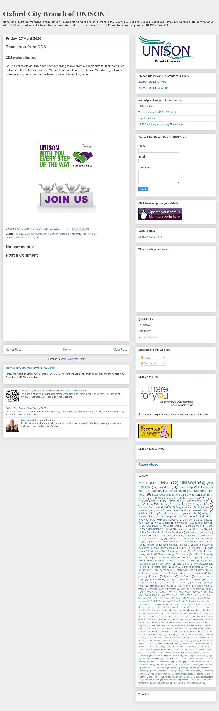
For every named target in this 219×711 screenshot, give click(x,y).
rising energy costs (184, 674)
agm (140, 507)
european (153, 573)
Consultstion (164, 601)
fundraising (143, 656)
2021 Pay (170, 595)
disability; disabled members (169, 646)
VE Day (154, 570)
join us (155, 576)
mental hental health (198, 662)
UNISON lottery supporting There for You (161, 124)
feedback (205, 541)
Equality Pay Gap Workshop (167, 604)
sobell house (155, 677)
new (170, 665)
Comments (148, 363)
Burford (179, 598)
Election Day (144, 604)
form (196, 653)
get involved (157, 656)
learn (176, 658)
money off (160, 665)
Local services (162, 610)
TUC (140, 631)
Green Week (204, 604)
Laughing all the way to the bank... (39, 420)
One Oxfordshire (40, 233)
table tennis (184, 586)
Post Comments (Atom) (73, 359)
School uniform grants (156, 628)
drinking (192, 646)
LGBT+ (184, 557)
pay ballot (161, 668)
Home (67, 349)
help (141, 494)
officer (196, 665)
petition (197, 579)
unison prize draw (161, 535)
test (206, 677)
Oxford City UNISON (159, 616)
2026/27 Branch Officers (152, 81)
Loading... (144, 454)
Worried (166, 643)
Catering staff (193, 598)
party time (147, 668)
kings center (164, 658)
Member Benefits (148, 337)
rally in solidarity (193, 671)
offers (186, 665)
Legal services (146, 118)
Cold (153, 601)
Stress (163, 504)
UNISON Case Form (150, 236)
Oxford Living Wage (182, 616)
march (178, 662)
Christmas (154, 507)
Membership (181, 510)
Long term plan (179, 610)
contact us (203, 507)
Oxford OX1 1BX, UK (27, 237)
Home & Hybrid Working (182, 607)
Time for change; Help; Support (187, 631)
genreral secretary (193, 573)
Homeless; (204, 607)
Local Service (193, 525)
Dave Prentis (179, 601)
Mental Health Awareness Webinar (156, 560)
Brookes (167, 598)
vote (178, 535)
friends (175, 573)
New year (198, 529)
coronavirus (203, 570)
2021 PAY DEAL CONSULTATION (184, 592)
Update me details (147, 640)
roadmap (197, 582)
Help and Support (148, 557)
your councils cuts (161, 683)
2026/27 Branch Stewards (153, 87)
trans (141, 589)
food (187, 653)
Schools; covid (177, 628)
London (172, 538)
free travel (144, 522)
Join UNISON (191, 519)
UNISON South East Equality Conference (169, 637)
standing (154, 586)
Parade (152, 619)
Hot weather (169, 557)
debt (140, 573)
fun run (206, 653)
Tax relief (165, 631)
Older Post (120, 349)
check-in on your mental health (196, 643)
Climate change (166, 554)
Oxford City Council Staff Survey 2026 (31, 367)
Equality (183, 554)
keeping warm (148, 658)
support (156, 491)
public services (147, 513)
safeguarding (162, 522)
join (140, 504)
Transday (171, 634)
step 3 (189, 677)
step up (209, 498)
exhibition (205, 646)
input (211, 656)
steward (179, 522)
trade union (178, 491)
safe (196, 545)
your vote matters (194, 683)
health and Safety (197, 501)
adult (175, 643)
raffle (172, 671)
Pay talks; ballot (158, 567)
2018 (149, 592)
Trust (181, 634)
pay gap (170, 579)
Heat (206, 554)
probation (205, 668)
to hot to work (202, 586)
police (173, 668)
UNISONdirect (146, 106)
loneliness (164, 662)
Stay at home (184, 507)
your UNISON (90, 233)
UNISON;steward (201, 637)
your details (190, 513)
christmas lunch (185, 570)
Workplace (154, 643)
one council (204, 532)
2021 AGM (160, 592)
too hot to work (152, 680)
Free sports (189, 604)
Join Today (144, 331)
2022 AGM (196, 551)
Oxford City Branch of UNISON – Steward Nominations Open (53, 390)
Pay (151, 504)
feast (165, 573)
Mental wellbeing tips (200, 610)
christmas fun (144, 646)
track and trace (170, 680)
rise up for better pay (161, 674)
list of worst (185, 576)
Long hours (182, 529)
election (190, 532)
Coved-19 (190, 535)
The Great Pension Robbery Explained (162, 532)
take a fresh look (199, 522)
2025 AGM (185, 595)
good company (170, 545)
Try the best (180, 504)
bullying (142, 541)
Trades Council (156, 634)
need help (186, 487)
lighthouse (169, 576)
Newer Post (13, 349)
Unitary (142, 570)
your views (178, 683)
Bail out (198, 595)
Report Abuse (148, 464)
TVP (207, 567)
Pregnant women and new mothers (175, 619)
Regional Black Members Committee (191, 622)
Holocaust (160, 607)
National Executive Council (150, 613)
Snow (174, 567)
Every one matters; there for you (158, 525)
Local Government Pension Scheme (173, 494)
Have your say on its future (153, 510)
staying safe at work (174, 677)
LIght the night (201, 557)
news (178, 665)
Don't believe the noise (199, 601)
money (199, 576)
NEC (183, 560)
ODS (27, 233)
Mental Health (201, 510)
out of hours (207, 665)
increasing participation (194, 656)
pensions (184, 579)
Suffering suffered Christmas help (179, 498)
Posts (145, 357)
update (184, 680)
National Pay (182, 564)
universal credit (156, 589)
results (183, 582)
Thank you (75, 233)
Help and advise (153, 482)
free (140, 545)
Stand (190, 628)
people (185, 545)
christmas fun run (172, 541)
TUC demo (152, 631)
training (183, 548)
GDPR (196, 554)
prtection (142, 671)
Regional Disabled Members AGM (154, 625)
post (183, 668)
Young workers (200, 504)
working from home (191, 589)
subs (198, 677)
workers (195, 680)
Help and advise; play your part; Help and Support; (175, 518)
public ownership (158, 671)
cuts (206, 519)
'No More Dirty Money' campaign (168, 551)
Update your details (170, 640)
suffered (142, 535)
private (193, 668)
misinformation (145, 665)
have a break (173, 656)
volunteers (197, 548)
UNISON (188, 482)
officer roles (155, 579)
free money (152, 545)
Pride (210, 529)
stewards (168, 586)
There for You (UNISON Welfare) (157, 112)
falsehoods (143, 649)
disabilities (190, 541)
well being (150, 501)
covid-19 (18, 233)
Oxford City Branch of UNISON (54, 14)
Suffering (200, 491)
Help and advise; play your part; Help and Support (175, 515)
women (172, 589)
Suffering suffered (59, 233)
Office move (180, 613)
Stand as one (203, 628)
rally (180, 671)
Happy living (144, 607)
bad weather (202, 538)
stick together (169, 513)
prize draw (168, 582)
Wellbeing (168, 570)
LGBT (169, 529)
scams (200, 674)
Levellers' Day (144, 610)
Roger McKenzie (182, 625)
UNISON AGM (194, 634)
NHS (168, 507)
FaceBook (144, 324)
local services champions (193, 658)
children (155, 541)
